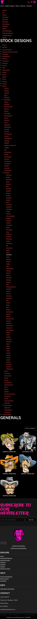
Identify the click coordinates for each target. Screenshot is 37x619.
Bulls (7, 202)
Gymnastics (7, 152)
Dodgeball (7, 124)
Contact (2, 566)
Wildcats (9, 364)
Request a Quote (5, 568)
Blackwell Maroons (7, 33)
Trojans (8, 353)
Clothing (4, 58)
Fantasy (4, 65)
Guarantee (3, 581)
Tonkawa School (7, 35)
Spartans (9, 339)
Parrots (8, 291)
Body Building (8, 106)
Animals (4, 47)
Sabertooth (9, 325)
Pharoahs (9, 298)
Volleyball (7, 403)
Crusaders (9, 225)
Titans (8, 350)
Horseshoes (7, 156)
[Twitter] (5, 543)
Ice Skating (7, 161)
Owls (7, 284)
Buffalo (8, 195)
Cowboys (8, 220)
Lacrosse (6, 168)
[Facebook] (1, 543)
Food (3, 67)
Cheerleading (8, 115)
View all (4, 10)
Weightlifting (8, 410)
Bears (8, 181)
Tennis (6, 398)
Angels (8, 177)
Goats (8, 257)
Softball (6, 391)
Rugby (6, 378)
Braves (8, 193)
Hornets (8, 270)
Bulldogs (8, 197)
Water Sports (8, 405)
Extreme (6, 129)
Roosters (8, 323)
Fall (3, 12)
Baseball (6, 97)
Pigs (7, 300)
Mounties (9, 277)
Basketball (7, 99)
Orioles (8, 282)
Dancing (6, 120)
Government (6, 70)
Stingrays (9, 341)
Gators (8, 250)
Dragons (8, 236)
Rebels (8, 314)
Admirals (9, 175)
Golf (5, 150)
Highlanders (10, 268)
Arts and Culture (7, 49)
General (4, 15)
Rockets (8, 321)
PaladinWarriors (11, 286)
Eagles (8, 241)
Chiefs (8, 211)
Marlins (8, 273)
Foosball (6, 140)
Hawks (8, 264)
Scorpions (9, 327)
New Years (5, 21)
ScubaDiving (8, 382)
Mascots (22, 6)
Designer (3, 564)
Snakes (8, 337)
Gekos (8, 252)
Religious (5, 19)
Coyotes (8, 223)
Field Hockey (8, 134)
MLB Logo (5, 26)
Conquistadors (10, 216)
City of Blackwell (7, 31)
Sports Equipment (9, 394)
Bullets (8, 200)
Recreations (7, 375)
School (4, 83)
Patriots (8, 293)
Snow (5, 387)
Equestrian (7, 127)
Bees (7, 186)
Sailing (6, 380)
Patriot (4, 77)
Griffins (8, 261)
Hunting (6, 159)
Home (2, 6)
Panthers (9, 289)
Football (6, 143)
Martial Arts (7, 170)
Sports (17, 6)
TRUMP (4, 37)
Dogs (7, 232)
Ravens (8, 309)
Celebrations (6, 56)
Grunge (4, 72)
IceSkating (7, 163)
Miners (8, 275)
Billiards (6, 104)
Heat (7, 266)
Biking (6, 102)
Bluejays (8, 188)
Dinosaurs (9, 229)
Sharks (8, 332)
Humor (4, 74)
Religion (4, 81)
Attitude (6, 93)
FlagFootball (8, 138)
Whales (8, 362)
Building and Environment (10, 52)
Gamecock (9, 248)
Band (5, 95)
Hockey (6, 154)
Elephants (9, 243)
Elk (7, 245)
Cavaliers (9, 207)
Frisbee (6, 147)
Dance (6, 118)
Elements (5, 63)
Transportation (6, 414)
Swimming (7, 396)
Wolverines (9, 368)
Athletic (6, 90)
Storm (8, 343)
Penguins (9, 296)
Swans (8, 346)
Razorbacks (9, 311)
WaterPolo (7, 407)
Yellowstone (5, 24)
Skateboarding (8, 384)
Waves (8, 359)
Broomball (7, 113)
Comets (8, 213)
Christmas (5, 17)
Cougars (8, 218)
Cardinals (9, 204)
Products (3, 562)
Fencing (6, 131)
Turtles (8, 355)
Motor (6, 371)
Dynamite (9, 239)
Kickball (6, 165)
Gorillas (8, 259)
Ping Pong (7, 373)
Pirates (8, 302)
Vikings (8, 357)
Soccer (6, 389)
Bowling (6, 108)
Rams (8, 305)
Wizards (8, 366)
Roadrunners (10, 318)
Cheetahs (9, 209)
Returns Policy (4, 578)
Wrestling (7, 412)
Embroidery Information (7, 589)
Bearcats (8, 179)
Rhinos (8, 316)
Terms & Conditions (6, 576)
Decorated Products (6, 558)
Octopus (8, 280)
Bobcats (8, 191)
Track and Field (8, 400)
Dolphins (9, 234)
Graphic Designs (9, 6)
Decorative (5, 61)
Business (5, 54)
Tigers (8, 348)
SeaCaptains (10, 330)
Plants (4, 79)
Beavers (8, 184)
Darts (5, 122)
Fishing (6, 136)
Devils (8, 227)
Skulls (8, 334)
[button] (32, 2)
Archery (6, 88)
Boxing (6, 111)
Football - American (10, 145)
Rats (7, 307)
